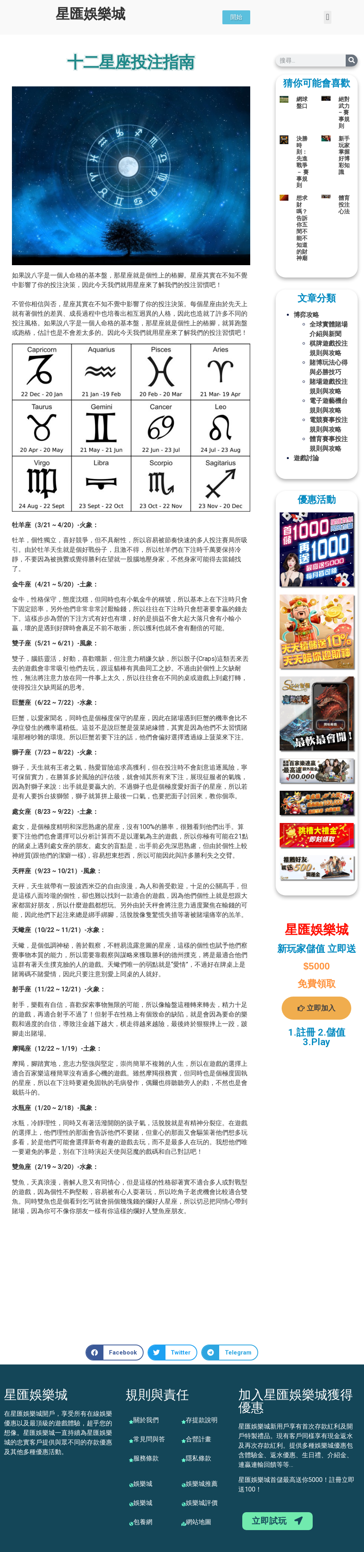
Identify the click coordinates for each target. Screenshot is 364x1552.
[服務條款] (131, 1460)
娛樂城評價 (202, 1503)
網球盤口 (302, 102)
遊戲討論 (306, 458)
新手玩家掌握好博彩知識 (344, 155)
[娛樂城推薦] (184, 1485)
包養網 (142, 1522)
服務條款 (146, 1458)
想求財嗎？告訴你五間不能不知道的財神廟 (302, 228)
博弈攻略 (306, 315)
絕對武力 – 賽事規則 (344, 112)
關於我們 (146, 1420)
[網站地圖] (184, 1524)
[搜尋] (352, 60)
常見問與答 (149, 1439)
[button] (327, 17)
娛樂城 (142, 1483)
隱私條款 (198, 1458)
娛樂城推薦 (202, 1483)
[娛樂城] (131, 1485)
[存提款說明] (184, 1422)
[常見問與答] (131, 1441)
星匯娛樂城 (90, 14)
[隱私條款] (184, 1460)
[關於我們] (131, 1422)
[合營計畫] (184, 1441)
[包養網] (131, 1524)
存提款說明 (202, 1420)
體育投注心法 (344, 205)
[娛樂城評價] (184, 1504)
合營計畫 (198, 1439)
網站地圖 (198, 1522)
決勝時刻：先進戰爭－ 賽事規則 (302, 162)
